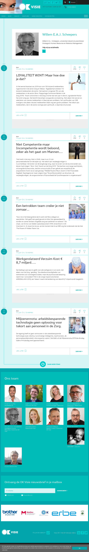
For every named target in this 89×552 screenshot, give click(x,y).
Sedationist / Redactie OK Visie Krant (75, 405)
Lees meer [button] (4, 550)
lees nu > (79, 116)
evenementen (49, 16)
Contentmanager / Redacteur (55, 404)
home (3, 16)
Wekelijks (10, 495)
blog (9, 16)
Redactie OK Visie (34, 427)
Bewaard (73, 2)
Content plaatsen (71, 7)
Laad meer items (53, 364)
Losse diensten (37, 16)
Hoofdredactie (13, 404)
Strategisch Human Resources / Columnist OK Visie (13, 428)
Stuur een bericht (39, 533)
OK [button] (79, 548)
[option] (44, 512)
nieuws (16, 16)
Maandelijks (27, 495)
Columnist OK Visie (34, 404)
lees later (19, 115)
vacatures (25, 16)
